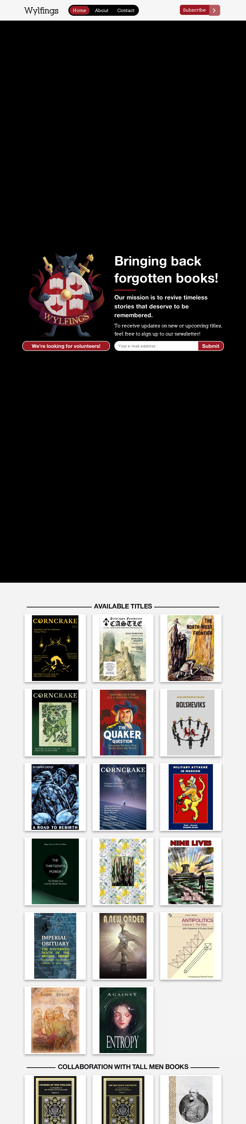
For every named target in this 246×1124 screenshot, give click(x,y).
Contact (126, 10)
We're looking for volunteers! (66, 346)
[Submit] (211, 346)
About (101, 10)
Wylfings (41, 10)
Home (79, 10)
